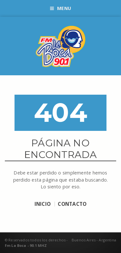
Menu (60, 8)
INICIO (43, 204)
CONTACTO (72, 204)
